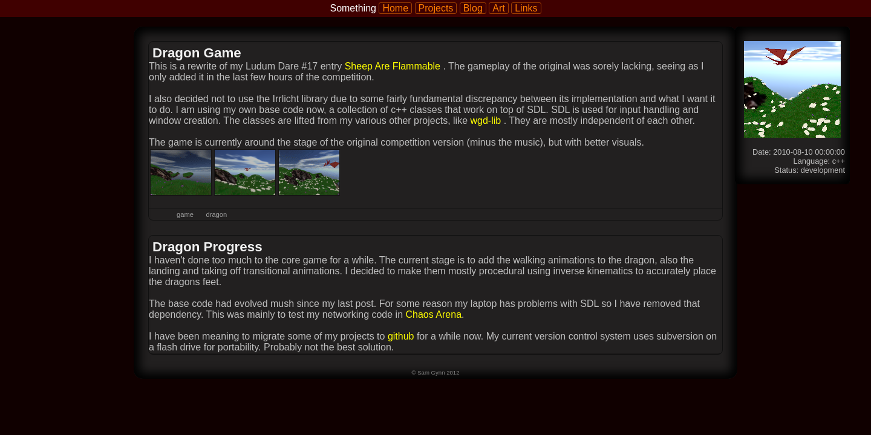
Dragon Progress (207, 246)
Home (395, 8)
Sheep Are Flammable (394, 66)
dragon (216, 214)
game (185, 214)
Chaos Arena (434, 314)
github (401, 336)
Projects (436, 8)
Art (498, 8)
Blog (473, 8)
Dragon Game (196, 52)
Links (526, 8)
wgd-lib (486, 120)
